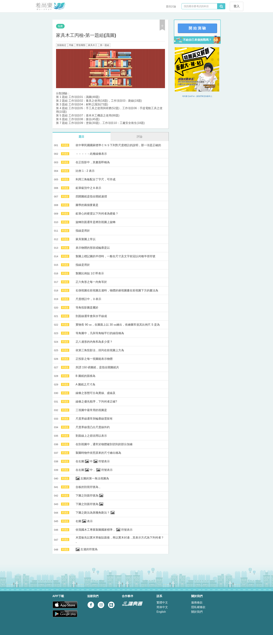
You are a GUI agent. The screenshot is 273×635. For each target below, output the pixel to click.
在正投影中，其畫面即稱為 (93, 162)
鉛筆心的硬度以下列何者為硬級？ (97, 213)
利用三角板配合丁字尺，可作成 (96, 179)
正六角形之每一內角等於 (91, 281)
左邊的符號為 (87, 549)
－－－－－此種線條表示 (91, 153)
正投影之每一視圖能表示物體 (94, 358)
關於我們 (197, 611)
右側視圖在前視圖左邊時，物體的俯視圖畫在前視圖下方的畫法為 (117, 290)
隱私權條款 (198, 607)
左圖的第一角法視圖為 (92, 478)
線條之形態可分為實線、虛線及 (96, 392)
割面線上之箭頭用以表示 (91, 435)
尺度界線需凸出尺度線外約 (93, 427)
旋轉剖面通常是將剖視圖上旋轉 (96, 222)
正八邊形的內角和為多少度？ (94, 341)
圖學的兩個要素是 (87, 205)
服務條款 (197, 602)
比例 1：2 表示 (85, 170)
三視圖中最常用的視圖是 (91, 410)
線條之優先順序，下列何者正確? (96, 401)
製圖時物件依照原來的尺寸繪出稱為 (98, 452)
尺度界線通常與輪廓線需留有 (94, 418)
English (161, 611)
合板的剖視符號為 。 (89, 486)
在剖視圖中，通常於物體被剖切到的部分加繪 (104, 444)
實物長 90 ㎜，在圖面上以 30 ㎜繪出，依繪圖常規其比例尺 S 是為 (118, 324)
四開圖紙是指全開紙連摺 (91, 196)
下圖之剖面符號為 (89, 495)
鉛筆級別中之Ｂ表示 (88, 187)
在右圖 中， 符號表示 (94, 469)
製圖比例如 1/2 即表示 (90, 273)
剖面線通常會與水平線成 (91, 316)
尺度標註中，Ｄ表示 (88, 298)
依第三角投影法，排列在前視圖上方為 (100, 350)
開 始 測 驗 (197, 28)
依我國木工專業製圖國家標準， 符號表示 (104, 529)
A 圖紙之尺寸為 (85, 384)
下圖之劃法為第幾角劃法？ (95, 512)
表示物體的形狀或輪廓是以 (93, 247)
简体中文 (162, 607)
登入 (236, 6)
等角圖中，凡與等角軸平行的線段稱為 (100, 333)
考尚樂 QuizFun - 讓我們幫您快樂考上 (197, 96)
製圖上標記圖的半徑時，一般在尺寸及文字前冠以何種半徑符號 (115, 256)
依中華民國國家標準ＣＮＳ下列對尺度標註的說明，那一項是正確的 (118, 145)
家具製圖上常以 (86, 239)
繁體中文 (162, 602)
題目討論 (171, 6)
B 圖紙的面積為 (85, 375)
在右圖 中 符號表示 (93, 461)
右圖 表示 (84, 521)
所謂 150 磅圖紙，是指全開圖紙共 (97, 367)
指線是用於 (83, 230)
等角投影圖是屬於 (87, 307)
